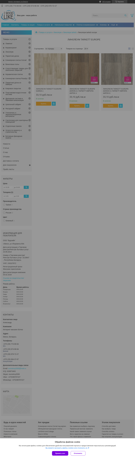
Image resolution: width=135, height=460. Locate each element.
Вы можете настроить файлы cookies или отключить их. (67, 448)
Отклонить (78, 453)
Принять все (60, 453)
